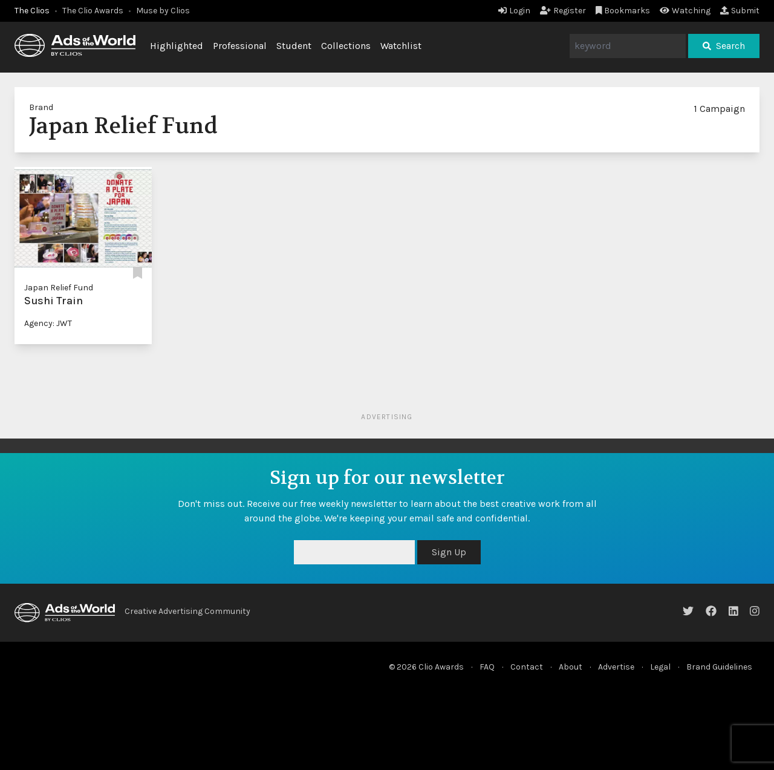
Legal (660, 667)
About (570, 667)
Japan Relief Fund (58, 287)
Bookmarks (623, 10)
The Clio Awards (92, 10)
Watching (685, 10)
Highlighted (176, 45)
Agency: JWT (48, 323)
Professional (240, 45)
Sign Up (449, 552)
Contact (526, 667)
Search (724, 45)
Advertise (616, 667)
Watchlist (400, 45)
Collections (346, 45)
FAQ (487, 667)
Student (293, 45)
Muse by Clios (163, 10)
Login (514, 10)
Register (563, 10)
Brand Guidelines (719, 667)
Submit (739, 10)
